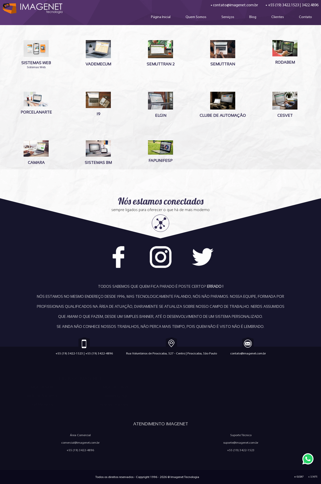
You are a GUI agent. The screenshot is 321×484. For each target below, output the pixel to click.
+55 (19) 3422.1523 (283, 5)
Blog (252, 17)
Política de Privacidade (275, 396)
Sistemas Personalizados (117, 404)
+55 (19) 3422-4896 (99, 353)
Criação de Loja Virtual (117, 387)
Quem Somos (196, 17)
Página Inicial (161, 17)
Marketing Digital (117, 396)
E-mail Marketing (40, 404)
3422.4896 (310, 5)
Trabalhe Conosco (199, 387)
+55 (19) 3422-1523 (69, 353)
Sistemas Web (36, 54)
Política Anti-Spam (198, 396)
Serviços (227, 17)
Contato (305, 17)
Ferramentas (198, 404)
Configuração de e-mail (275, 404)
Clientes (277, 17)
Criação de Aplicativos (40, 396)
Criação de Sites (41, 387)
